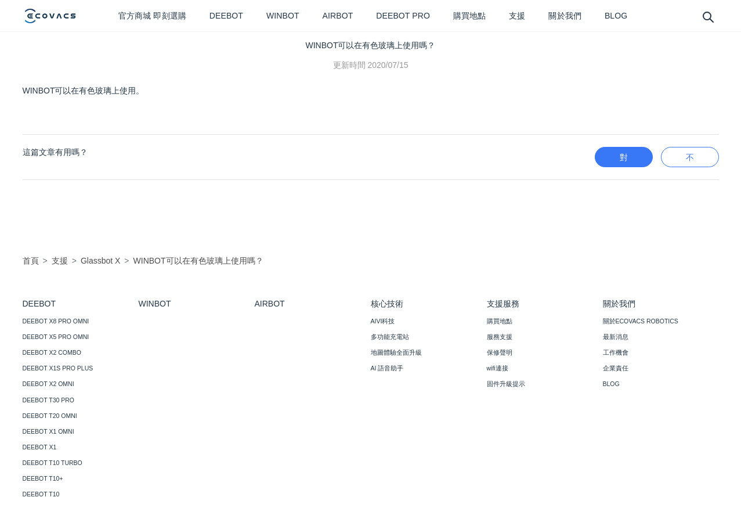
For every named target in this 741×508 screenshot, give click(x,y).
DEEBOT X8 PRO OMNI (56, 321)
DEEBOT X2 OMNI (48, 383)
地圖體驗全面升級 (396, 352)
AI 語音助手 (387, 368)
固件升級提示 (506, 383)
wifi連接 (497, 368)
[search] (708, 16)
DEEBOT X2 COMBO (52, 352)
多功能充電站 (390, 336)
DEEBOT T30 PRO (48, 400)
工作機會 (615, 352)
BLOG (611, 383)
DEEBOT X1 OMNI (48, 431)
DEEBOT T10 (41, 494)
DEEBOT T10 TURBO (52, 462)
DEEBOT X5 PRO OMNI (56, 336)
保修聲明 (499, 352)
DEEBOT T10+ (43, 478)
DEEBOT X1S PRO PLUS (58, 368)
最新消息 (615, 336)
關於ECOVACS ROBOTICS (640, 321)
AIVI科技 (383, 321)
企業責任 (615, 368)
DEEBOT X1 (40, 447)
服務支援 (499, 336)
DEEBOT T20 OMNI (50, 415)
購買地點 (499, 321)
